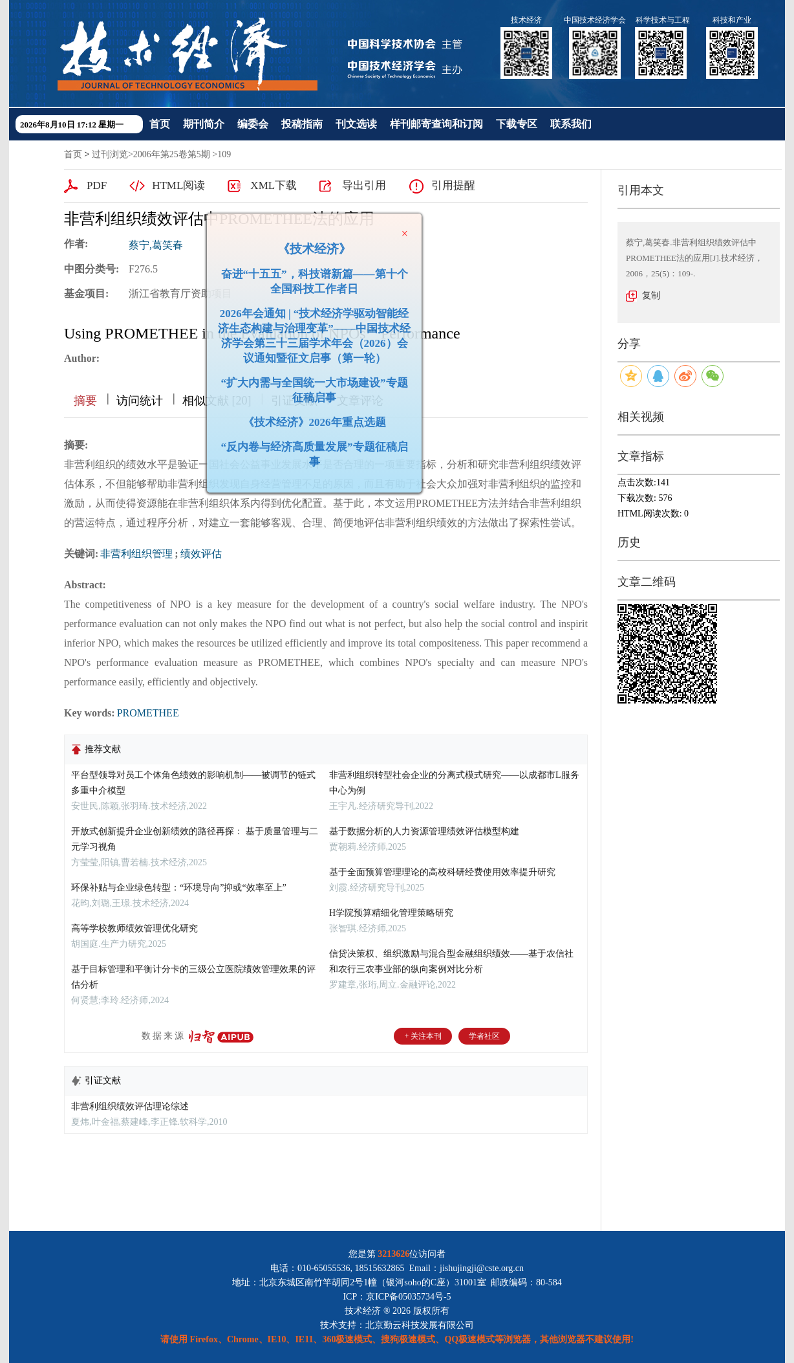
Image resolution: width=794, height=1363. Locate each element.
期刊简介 (203, 123)
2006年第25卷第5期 (171, 154)
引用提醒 (453, 185)
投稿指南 (302, 123)
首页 (159, 123)
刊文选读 (356, 123)
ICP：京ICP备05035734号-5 (397, 1297)
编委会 (252, 123)
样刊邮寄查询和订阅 (436, 123)
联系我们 (571, 123)
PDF (97, 185)
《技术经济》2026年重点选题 (310, 418)
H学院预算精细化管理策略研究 (391, 913)
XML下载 (273, 185)
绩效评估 (201, 553)
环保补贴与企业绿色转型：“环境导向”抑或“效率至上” (178, 887)
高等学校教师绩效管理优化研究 (134, 928)
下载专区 (516, 123)
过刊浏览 (110, 154)
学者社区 (484, 1036)
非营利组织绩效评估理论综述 (130, 1106)
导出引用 (364, 185)
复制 (651, 295)
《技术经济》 (310, 244)
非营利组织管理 (136, 553)
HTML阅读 (178, 185)
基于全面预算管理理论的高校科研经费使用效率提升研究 (442, 872)
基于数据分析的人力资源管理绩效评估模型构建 (424, 831)
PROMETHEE (148, 712)
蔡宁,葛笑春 (156, 244)
